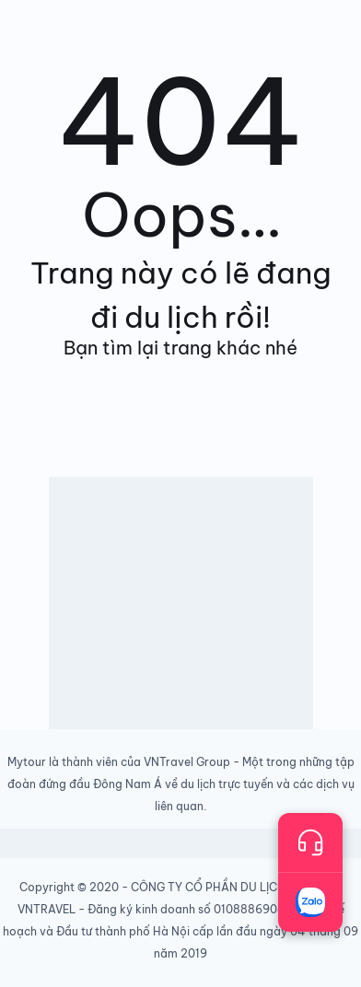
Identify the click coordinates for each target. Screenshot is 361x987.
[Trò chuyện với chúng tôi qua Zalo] (310, 902)
